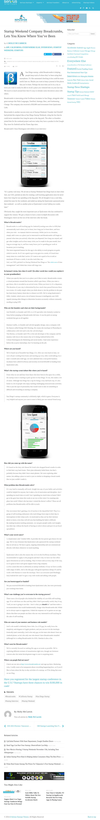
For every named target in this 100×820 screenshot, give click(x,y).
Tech (74, 95)
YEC (78, 102)
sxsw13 (69, 95)
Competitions (84, 54)
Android (80, 48)
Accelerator (71, 48)
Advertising (76, 2)
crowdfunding (71, 57)
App (7, 47)
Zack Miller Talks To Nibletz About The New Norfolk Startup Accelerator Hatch (33, 796)
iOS (79, 76)
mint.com (53, 262)
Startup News (73, 87)
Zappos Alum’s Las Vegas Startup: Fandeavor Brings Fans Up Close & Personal (13, 801)
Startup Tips (73, 91)
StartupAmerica (84, 83)
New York (77, 80)
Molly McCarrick (16, 43)
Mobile (90, 76)
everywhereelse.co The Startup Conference (79, 65)
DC (77, 57)
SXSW (92, 92)
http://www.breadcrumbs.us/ (30, 664)
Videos (87, 99)
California (16, 47)
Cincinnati (77, 54)
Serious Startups (26, 2)
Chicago (87, 51)
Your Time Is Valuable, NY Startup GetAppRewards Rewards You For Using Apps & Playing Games (55, 796)
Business (69, 51)
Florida (79, 69)
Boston (93, 48)
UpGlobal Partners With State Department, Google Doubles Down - (32, 741)
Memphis (84, 76)
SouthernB (75, 83)
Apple (89, 48)
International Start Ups (79, 72)
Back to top (92, 817)
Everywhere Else (31, 47)
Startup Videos (88, 2)
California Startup (26, 696)
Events (81, 57)
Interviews (46, 47)
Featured (71, 68)
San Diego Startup (43, 696)
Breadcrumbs (11, 696)
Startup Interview (12, 701)
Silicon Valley (85, 80)
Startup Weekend (29, 701)
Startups (18, 50)
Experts (39, 2)
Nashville (70, 80)
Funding (85, 69)
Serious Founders (53, 2)
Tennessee (71, 99)
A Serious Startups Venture (19, 817)
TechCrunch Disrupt (82, 95)
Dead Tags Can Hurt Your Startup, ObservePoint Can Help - (29, 745)
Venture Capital (80, 99)
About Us (65, 2)
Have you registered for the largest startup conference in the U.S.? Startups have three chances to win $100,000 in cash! (33, 682)
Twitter (49, 54)
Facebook (58, 54)
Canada (82, 51)
